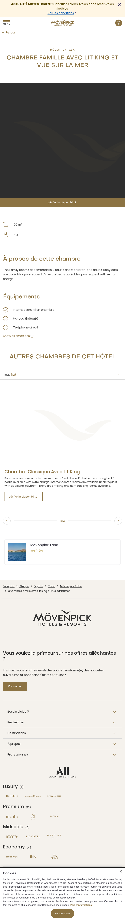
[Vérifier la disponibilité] (62, 202)
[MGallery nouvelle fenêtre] (33, 816)
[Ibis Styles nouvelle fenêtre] (54, 856)
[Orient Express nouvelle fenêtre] (33, 796)
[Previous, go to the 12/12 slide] (7, 520)
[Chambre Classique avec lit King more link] (42, 472)
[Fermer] (121, 871)
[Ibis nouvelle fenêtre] (33, 856)
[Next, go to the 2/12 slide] (118, 520)
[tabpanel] (62, 448)
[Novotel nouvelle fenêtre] (33, 836)
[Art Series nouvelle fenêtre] (54, 816)
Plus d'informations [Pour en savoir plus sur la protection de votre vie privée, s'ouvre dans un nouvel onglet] (81, 905)
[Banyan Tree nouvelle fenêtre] (54, 796)
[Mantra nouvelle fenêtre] (12, 836)
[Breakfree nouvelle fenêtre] (12, 856)
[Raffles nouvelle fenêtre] (12, 796)
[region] (62, 894)
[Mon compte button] (118, 23)
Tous (9, 374)
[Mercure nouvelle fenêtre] (54, 836)
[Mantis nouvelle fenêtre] (12, 816)
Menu (6, 23)
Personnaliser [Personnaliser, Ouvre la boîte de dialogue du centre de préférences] (62, 913)
